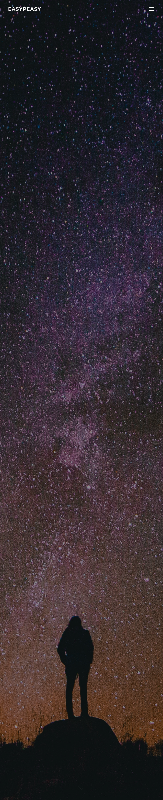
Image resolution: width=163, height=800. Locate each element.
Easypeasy (24, 9)
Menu (151, 9)
